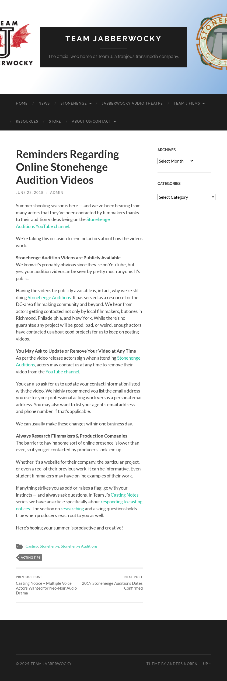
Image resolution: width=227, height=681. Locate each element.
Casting (32, 546)
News (44, 103)
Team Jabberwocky (113, 38)
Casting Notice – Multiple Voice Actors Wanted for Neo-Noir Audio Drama (47, 585)
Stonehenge (74, 103)
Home (22, 103)
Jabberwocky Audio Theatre (132, 103)
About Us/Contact (91, 121)
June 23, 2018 (30, 192)
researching (72, 508)
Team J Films (187, 103)
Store (55, 121)
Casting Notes (124, 495)
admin (57, 192)
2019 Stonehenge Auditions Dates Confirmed (112, 582)
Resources (27, 121)
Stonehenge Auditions (49, 297)
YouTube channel (62, 371)
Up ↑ (207, 664)
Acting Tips (30, 557)
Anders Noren (182, 664)
